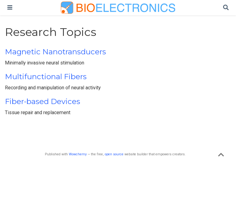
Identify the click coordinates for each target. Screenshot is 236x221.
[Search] (226, 7)
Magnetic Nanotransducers (55, 51)
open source (114, 154)
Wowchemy (78, 154)
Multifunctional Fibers (46, 76)
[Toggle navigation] (9, 7)
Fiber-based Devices (42, 101)
